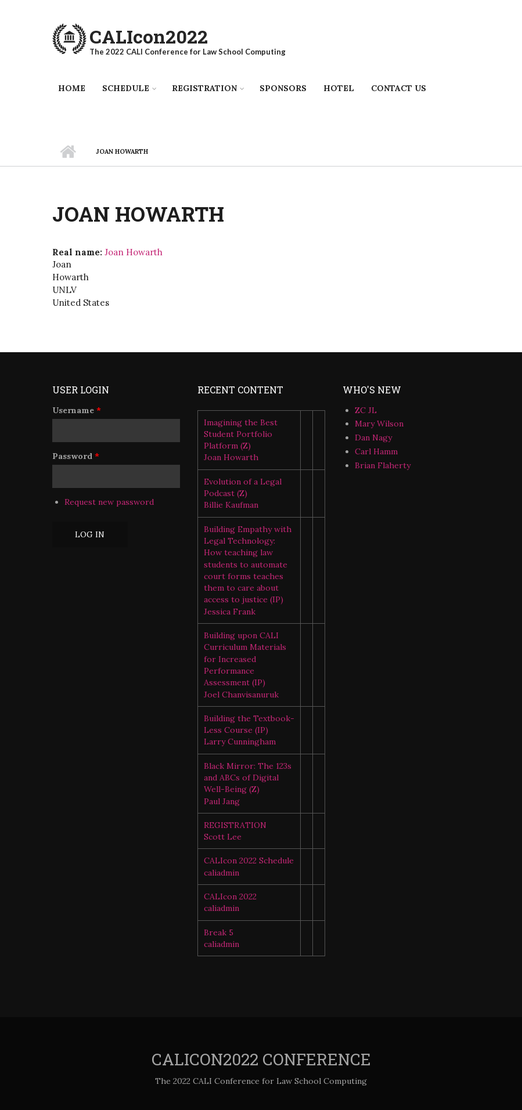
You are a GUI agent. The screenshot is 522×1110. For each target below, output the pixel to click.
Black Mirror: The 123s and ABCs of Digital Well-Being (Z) (247, 778)
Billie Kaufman (231, 505)
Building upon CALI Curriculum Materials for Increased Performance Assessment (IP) (245, 659)
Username (76, 410)
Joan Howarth (134, 252)
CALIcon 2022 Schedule (249, 860)
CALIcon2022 (148, 36)
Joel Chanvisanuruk (241, 694)
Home (71, 88)
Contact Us (398, 88)
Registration (204, 88)
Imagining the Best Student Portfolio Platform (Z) (241, 434)
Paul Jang (222, 801)
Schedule (125, 88)
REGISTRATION (235, 825)
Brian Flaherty (383, 465)
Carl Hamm (376, 451)
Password (75, 456)
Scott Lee (223, 836)
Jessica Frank (229, 611)
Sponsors (283, 88)
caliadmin (221, 872)
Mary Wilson (379, 423)
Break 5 (218, 932)
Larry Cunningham (240, 741)
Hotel (338, 88)
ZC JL (366, 410)
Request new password (109, 502)
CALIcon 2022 (230, 896)
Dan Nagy (373, 437)
